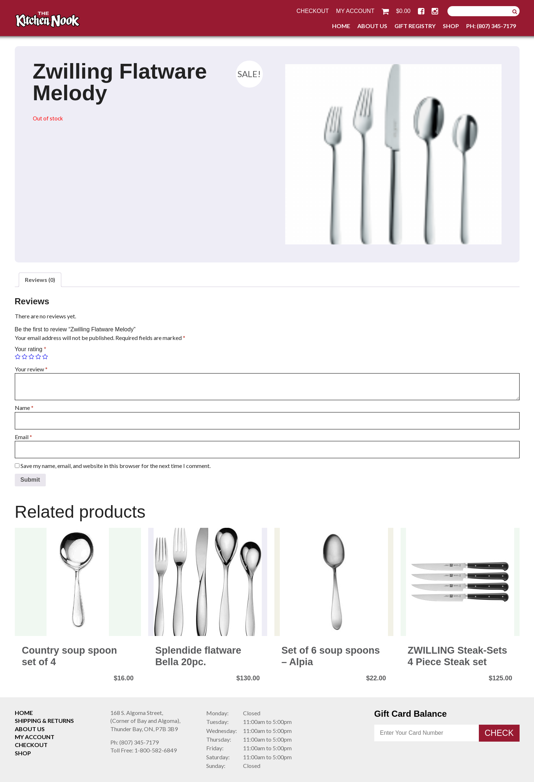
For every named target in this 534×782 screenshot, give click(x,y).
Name (24, 407)
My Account (355, 11)
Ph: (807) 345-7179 (491, 25)
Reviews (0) (40, 279)
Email (23, 436)
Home (341, 25)
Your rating (30, 349)
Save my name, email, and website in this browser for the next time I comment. (116, 465)
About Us (372, 25)
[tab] (40, 280)
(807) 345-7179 (134, 742)
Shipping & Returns (44, 720)
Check (499, 733)
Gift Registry (415, 25)
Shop (451, 25)
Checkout (312, 11)
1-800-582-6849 (143, 750)
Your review (31, 369)
